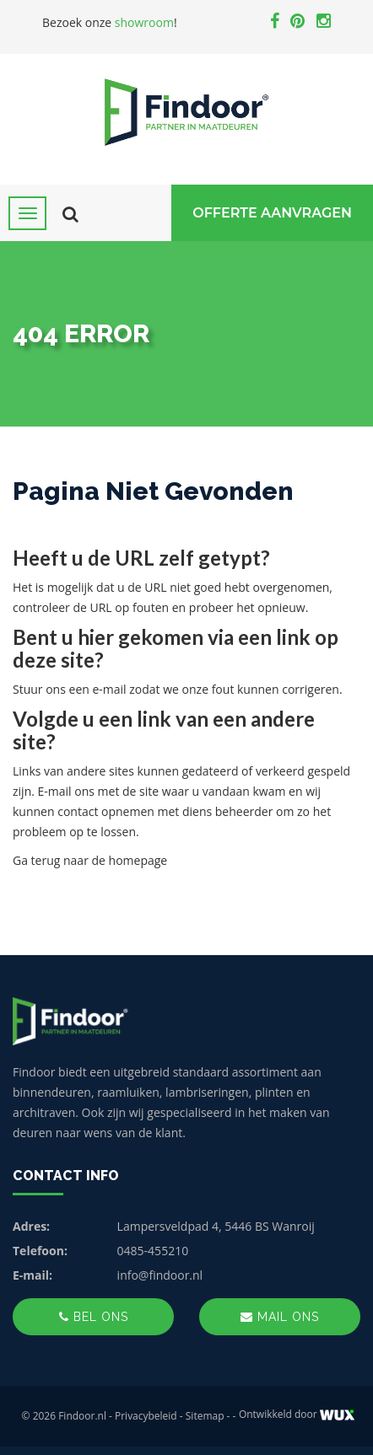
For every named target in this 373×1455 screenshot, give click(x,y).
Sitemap (205, 1416)
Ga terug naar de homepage (90, 860)
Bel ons (93, 1316)
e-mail (109, 689)
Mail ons (280, 1316)
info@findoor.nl (160, 1275)
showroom (144, 22)
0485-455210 (153, 1251)
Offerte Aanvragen (272, 213)
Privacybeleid (146, 1416)
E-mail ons (66, 791)
